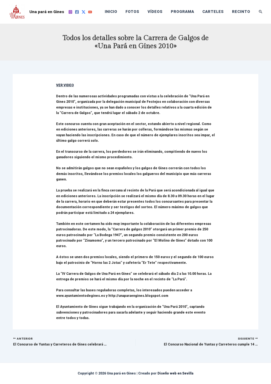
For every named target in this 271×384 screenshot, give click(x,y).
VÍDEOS (157, 12)
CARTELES (214, 12)
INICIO (114, 12)
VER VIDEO (65, 85)
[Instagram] (70, 12)
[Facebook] (77, 12)
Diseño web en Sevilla (175, 373)
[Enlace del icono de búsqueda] (261, 12)
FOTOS (135, 12)
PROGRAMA (184, 12)
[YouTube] (90, 12)
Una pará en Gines (46, 11)
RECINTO (241, 12)
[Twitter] (84, 12)
